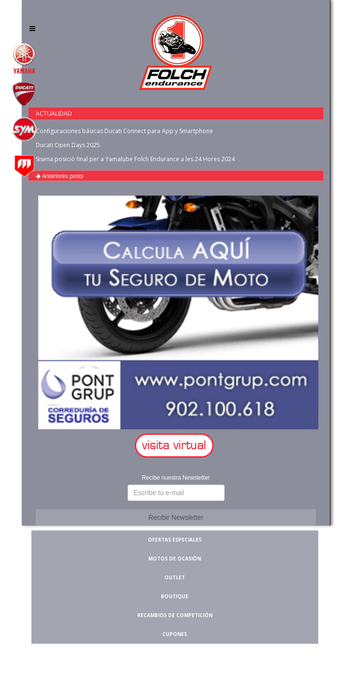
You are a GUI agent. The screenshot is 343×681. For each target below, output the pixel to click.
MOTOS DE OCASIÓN (174, 558)
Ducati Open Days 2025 (68, 145)
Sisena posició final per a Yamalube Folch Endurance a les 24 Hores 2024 (135, 159)
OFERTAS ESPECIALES (174, 539)
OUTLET (174, 577)
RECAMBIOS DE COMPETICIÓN (175, 615)
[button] (175, 446)
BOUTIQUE (174, 596)
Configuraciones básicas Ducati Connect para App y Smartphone (124, 131)
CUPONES (174, 634)
